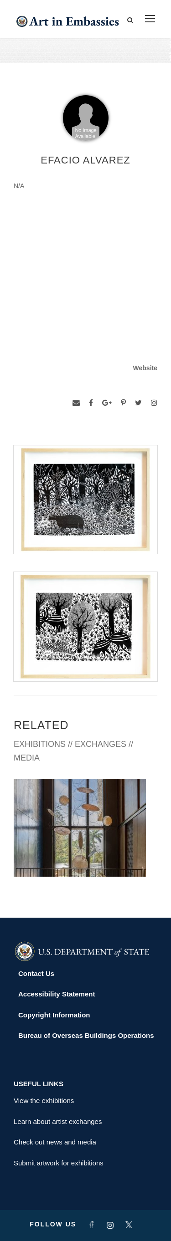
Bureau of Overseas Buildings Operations (86, 1035)
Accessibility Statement (56, 994)
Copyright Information (54, 1015)
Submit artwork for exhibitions (59, 1163)
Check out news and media (55, 1142)
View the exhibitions (44, 1100)
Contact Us (36, 973)
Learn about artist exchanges (58, 1121)
